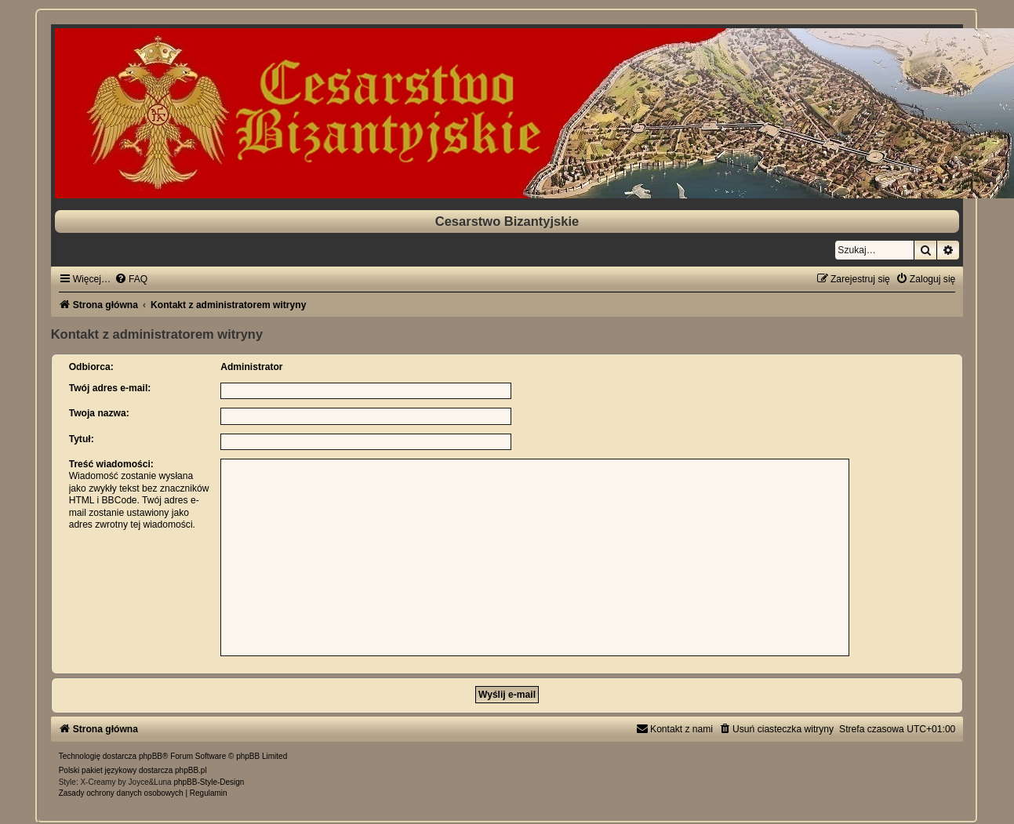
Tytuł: (81, 439)
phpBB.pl (191, 770)
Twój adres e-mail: (110, 388)
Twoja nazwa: (99, 413)
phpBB (150, 756)
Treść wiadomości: (111, 464)
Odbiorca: (91, 366)
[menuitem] (130, 279)
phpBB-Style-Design (208, 782)
